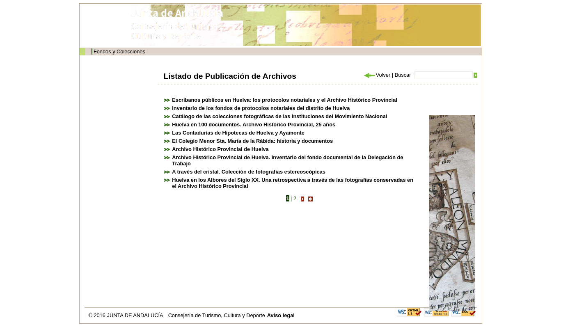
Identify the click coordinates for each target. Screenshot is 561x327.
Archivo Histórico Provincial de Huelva (220, 149)
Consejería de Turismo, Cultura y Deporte (216, 315)
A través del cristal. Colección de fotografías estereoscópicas (248, 172)
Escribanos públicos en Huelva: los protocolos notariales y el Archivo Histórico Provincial (284, 100)
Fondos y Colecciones (119, 51)
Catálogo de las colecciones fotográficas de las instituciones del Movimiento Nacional (279, 116)
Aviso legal (281, 315)
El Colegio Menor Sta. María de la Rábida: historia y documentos (252, 141)
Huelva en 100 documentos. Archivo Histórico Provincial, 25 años (253, 124)
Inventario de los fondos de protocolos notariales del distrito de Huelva (261, 108)
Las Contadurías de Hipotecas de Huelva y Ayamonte (238, 133)
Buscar (403, 75)
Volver (377, 75)
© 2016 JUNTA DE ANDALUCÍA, (127, 315)
